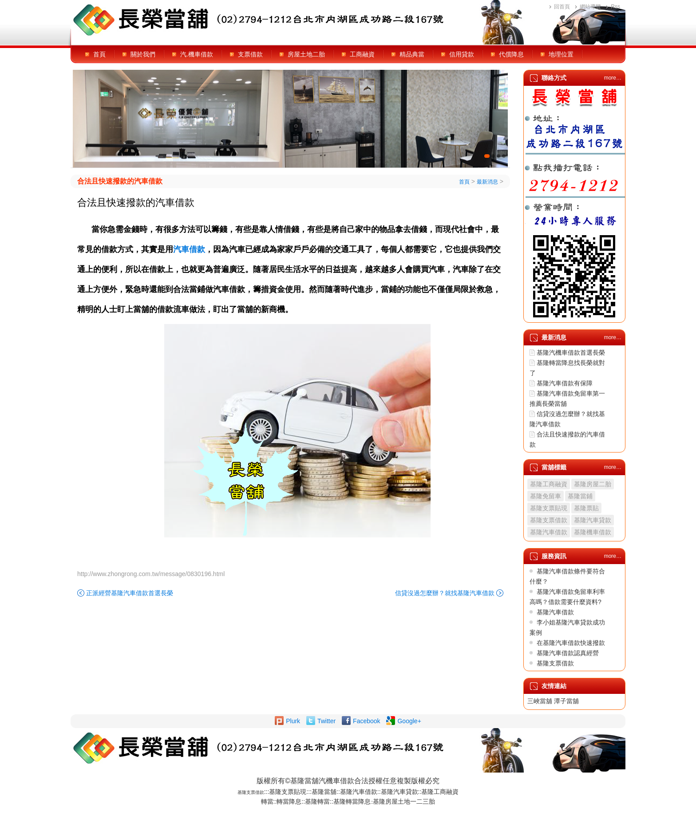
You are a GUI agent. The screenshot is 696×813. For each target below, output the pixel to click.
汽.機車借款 (196, 54)
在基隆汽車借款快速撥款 (571, 642)
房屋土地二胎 (306, 54)
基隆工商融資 (548, 484)
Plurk (293, 721)
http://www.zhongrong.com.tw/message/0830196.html (151, 573)
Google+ (409, 721)
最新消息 (487, 182)
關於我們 (142, 54)
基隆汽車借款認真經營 (568, 653)
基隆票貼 (586, 508)
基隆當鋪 (580, 496)
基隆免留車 (545, 496)
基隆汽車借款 (548, 532)
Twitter (326, 721)
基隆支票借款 (548, 520)
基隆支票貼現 (548, 508)
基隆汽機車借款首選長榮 (571, 352)
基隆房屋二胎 (592, 484)
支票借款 (250, 54)
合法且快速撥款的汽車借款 (119, 181)
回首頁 (562, 7)
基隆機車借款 (592, 532)
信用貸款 (461, 54)
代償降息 (511, 54)
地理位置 (561, 54)
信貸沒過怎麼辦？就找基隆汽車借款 (444, 593)
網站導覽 (590, 7)
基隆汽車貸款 (592, 520)
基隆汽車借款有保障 (565, 383)
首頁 (99, 54)
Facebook (366, 721)
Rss (615, 7)
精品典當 (411, 54)
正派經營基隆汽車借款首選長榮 (129, 593)
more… (612, 78)
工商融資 (362, 54)
